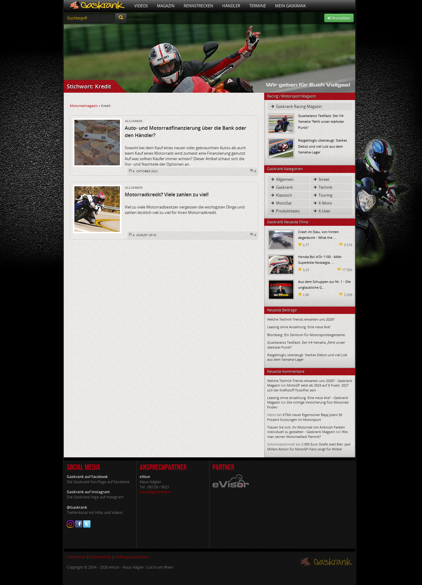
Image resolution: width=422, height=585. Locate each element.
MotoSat (281, 203)
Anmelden (339, 18)
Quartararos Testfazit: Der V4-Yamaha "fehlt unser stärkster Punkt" (321, 121)
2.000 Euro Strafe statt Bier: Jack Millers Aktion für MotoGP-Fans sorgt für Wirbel (309, 446)
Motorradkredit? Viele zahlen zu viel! (167, 194)
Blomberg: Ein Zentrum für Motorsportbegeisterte (306, 334)
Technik (322, 187)
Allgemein (133, 121)
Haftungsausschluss (132, 556)
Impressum (76, 556)
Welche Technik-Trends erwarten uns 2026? (301, 319)
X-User (321, 211)
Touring (322, 195)
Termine (257, 6)
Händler (231, 6)
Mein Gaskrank (290, 6)
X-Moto (322, 203)
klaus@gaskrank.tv (155, 491)
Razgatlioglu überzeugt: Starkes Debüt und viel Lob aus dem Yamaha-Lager (322, 146)
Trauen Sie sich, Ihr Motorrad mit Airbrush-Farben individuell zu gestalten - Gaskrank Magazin (306, 429)
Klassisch (281, 195)
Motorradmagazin (84, 105)
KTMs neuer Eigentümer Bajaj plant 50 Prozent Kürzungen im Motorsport (304, 417)
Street (321, 179)
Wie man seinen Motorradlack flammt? (307, 434)
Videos (141, 6)
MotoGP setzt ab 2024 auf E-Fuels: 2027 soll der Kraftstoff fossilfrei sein (308, 387)
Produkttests (285, 211)
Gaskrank (281, 187)
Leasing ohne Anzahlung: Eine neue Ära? (299, 327)
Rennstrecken (198, 6)
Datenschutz (100, 556)
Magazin (166, 6)
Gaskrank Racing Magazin (296, 106)
